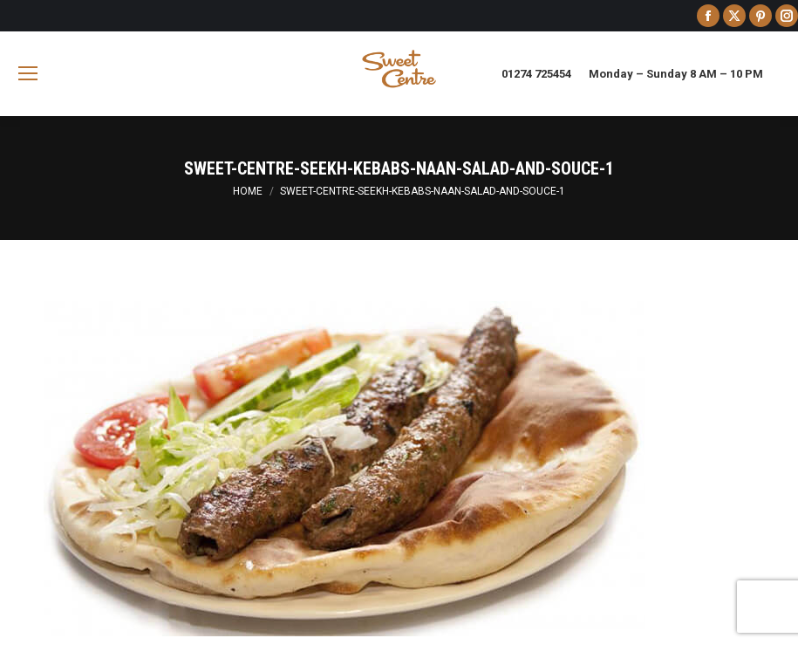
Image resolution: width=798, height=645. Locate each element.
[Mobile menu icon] (27, 73)
